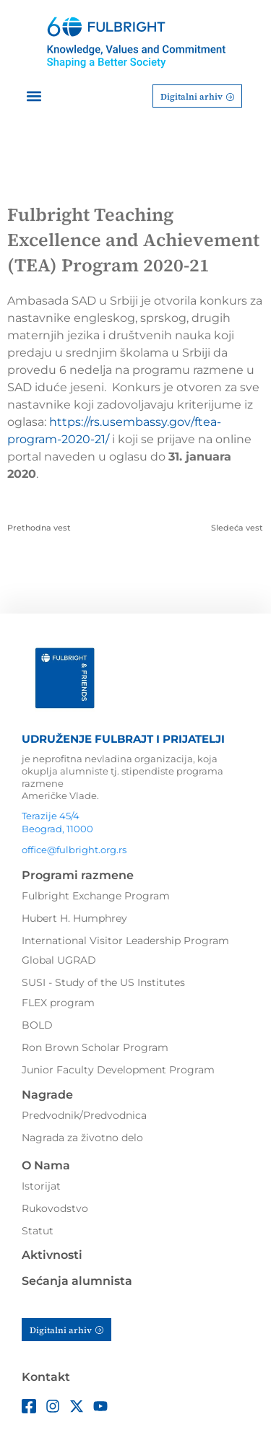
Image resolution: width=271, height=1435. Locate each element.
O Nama (46, 1165)
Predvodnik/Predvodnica (84, 1115)
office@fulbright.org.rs (74, 849)
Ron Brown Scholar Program (95, 1047)
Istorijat (41, 1185)
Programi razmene (78, 875)
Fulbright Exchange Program (96, 895)
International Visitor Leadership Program (125, 940)
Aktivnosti (52, 1255)
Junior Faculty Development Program (118, 1069)
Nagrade (47, 1095)
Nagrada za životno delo (82, 1137)
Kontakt (46, 1377)
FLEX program (58, 1002)
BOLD (37, 1025)
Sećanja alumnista (77, 1281)
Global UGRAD (59, 960)
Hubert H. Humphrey (74, 918)
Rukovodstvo (55, 1208)
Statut (37, 1230)
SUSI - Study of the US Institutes (103, 982)
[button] (34, 96)
